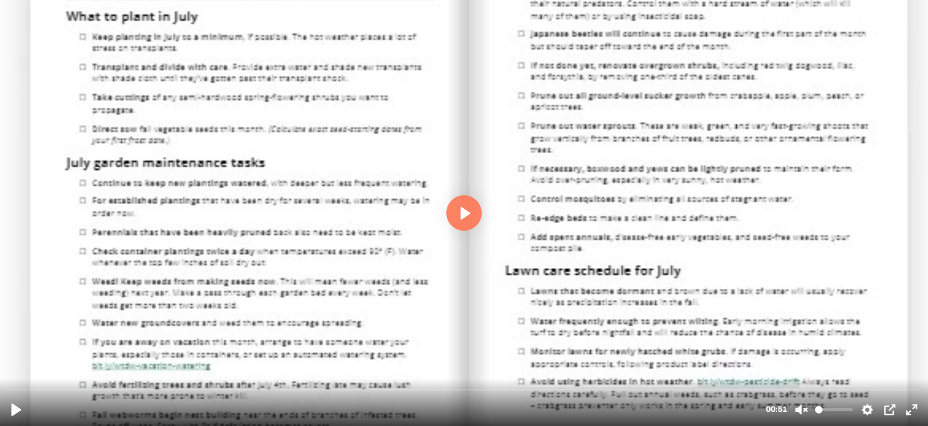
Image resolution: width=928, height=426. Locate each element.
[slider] (465, 389)
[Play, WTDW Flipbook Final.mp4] (16, 409)
